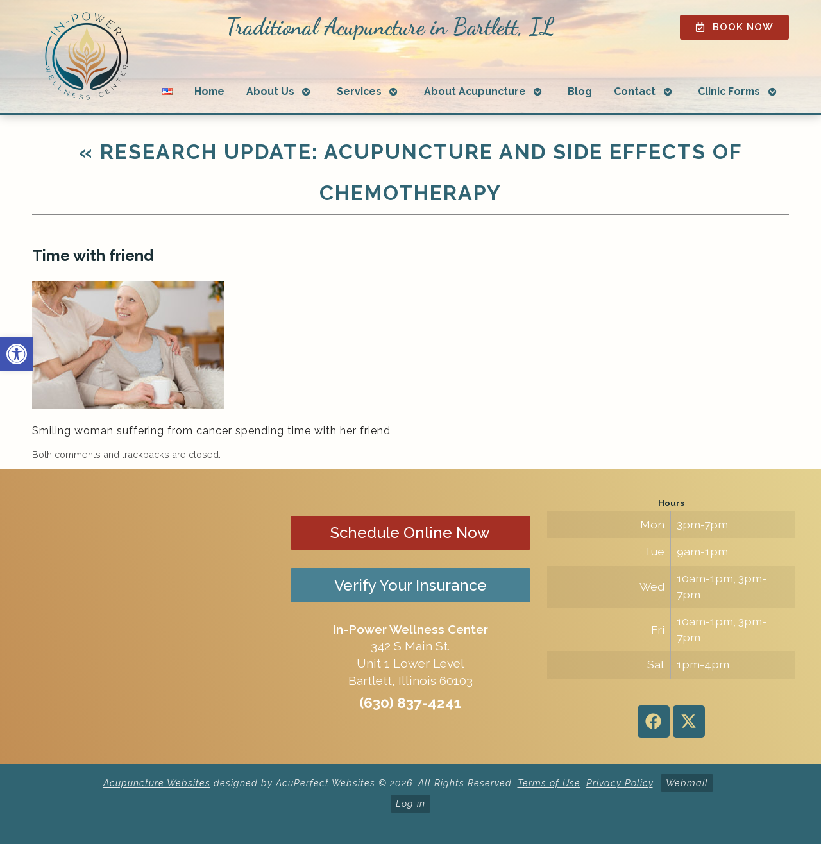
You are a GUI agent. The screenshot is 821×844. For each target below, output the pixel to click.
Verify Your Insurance (410, 585)
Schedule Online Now (410, 532)
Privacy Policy (619, 782)
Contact (635, 91)
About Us (270, 91)
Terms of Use (549, 782)
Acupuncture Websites (156, 782)
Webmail (687, 782)
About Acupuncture (475, 91)
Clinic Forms (729, 91)
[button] (16, 354)
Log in (410, 803)
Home (209, 91)
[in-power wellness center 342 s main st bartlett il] (150, 616)
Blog (580, 91)
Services (359, 91)
